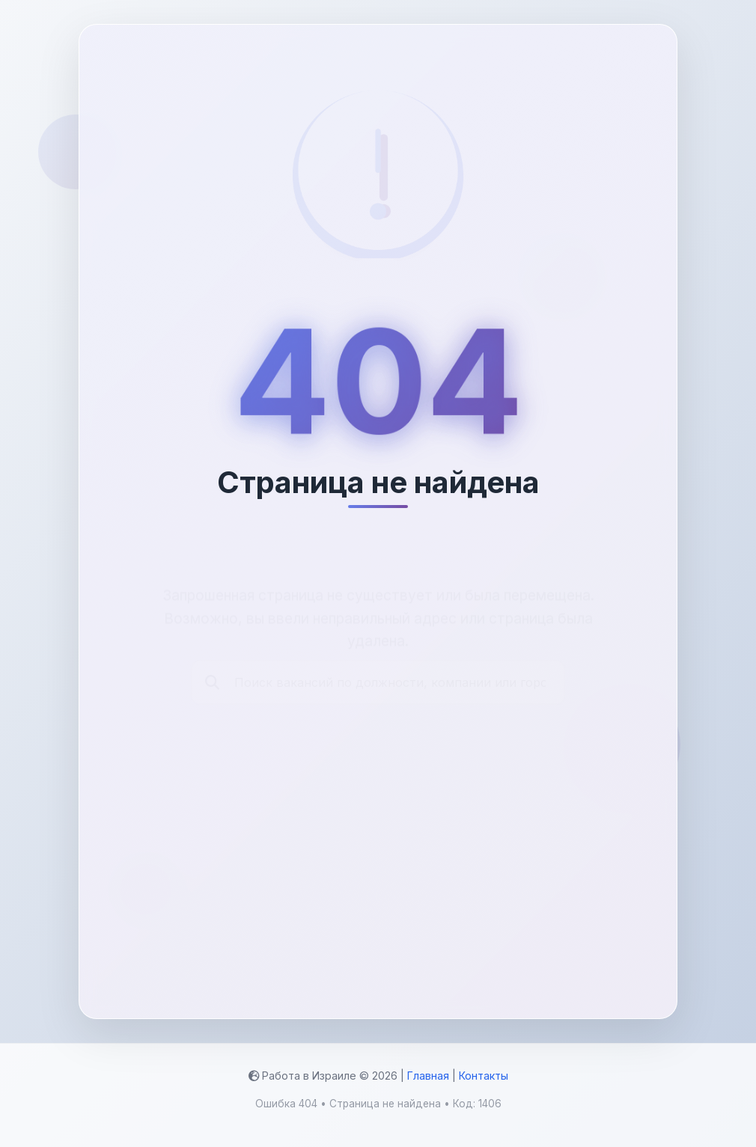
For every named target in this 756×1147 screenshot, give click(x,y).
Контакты (483, 1075)
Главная (428, 1075)
